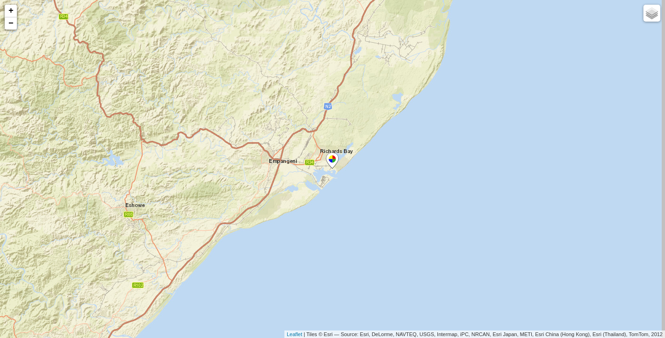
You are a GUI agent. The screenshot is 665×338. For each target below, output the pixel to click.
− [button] (11, 23)
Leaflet (294, 334)
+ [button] (11, 10)
